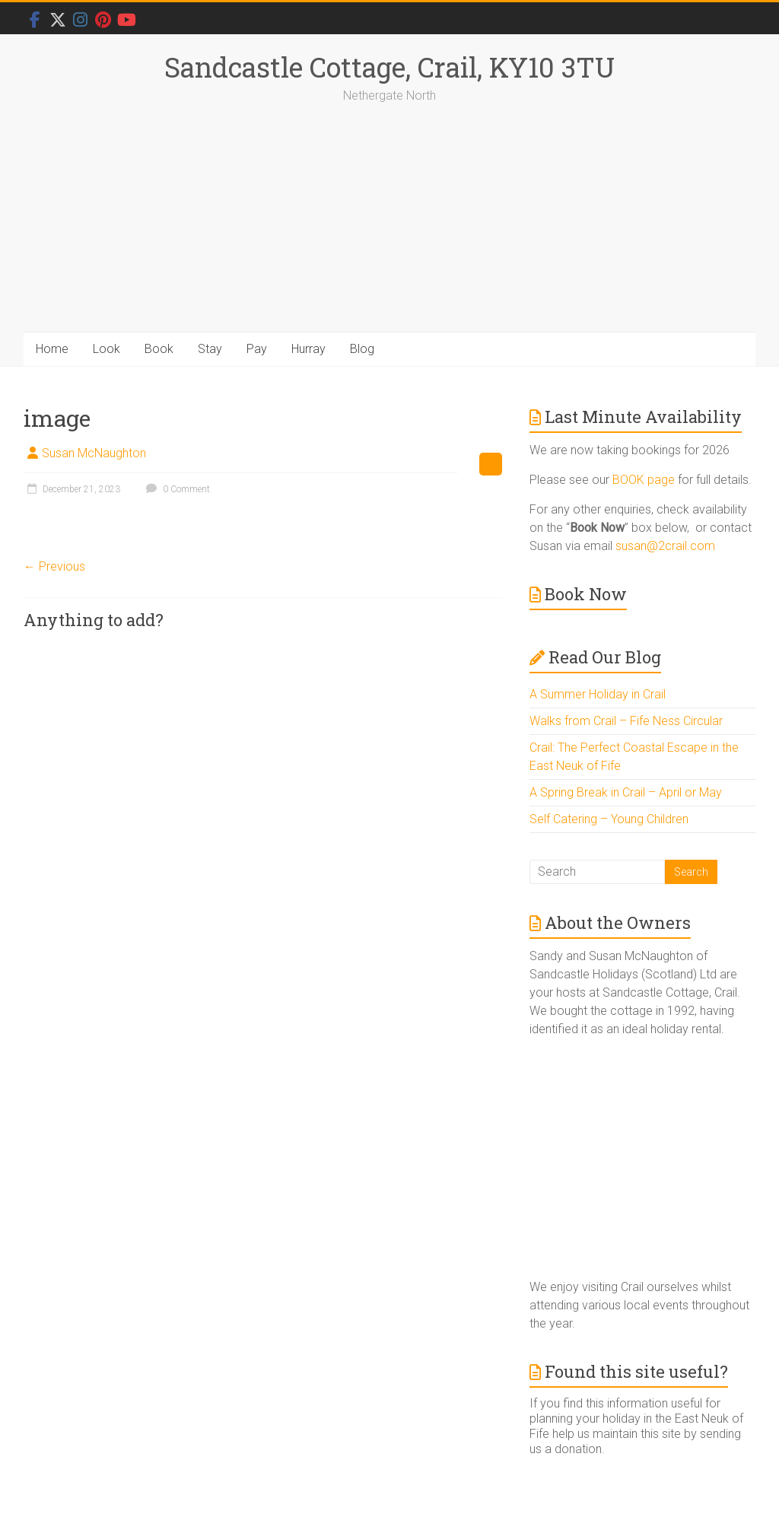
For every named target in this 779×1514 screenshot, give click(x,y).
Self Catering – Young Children (608, 819)
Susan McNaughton (94, 453)
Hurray (308, 349)
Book (159, 349)
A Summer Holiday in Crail (597, 694)
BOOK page (643, 479)
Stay (210, 349)
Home (52, 349)
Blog (362, 349)
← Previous (54, 566)
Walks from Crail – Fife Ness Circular (626, 721)
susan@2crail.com (665, 546)
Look (106, 349)
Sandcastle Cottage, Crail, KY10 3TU (389, 67)
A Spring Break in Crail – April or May (625, 792)
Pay (256, 349)
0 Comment (176, 489)
